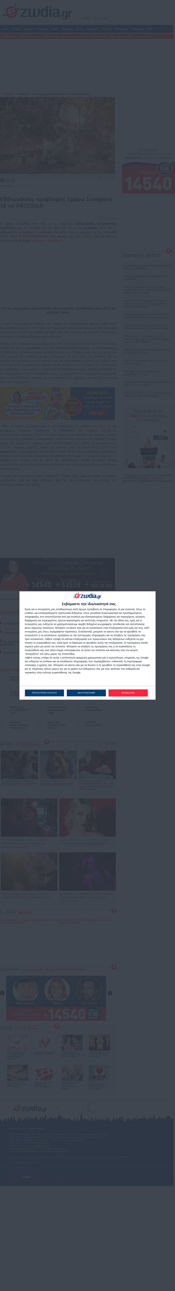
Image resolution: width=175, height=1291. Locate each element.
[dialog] (87, 645)
